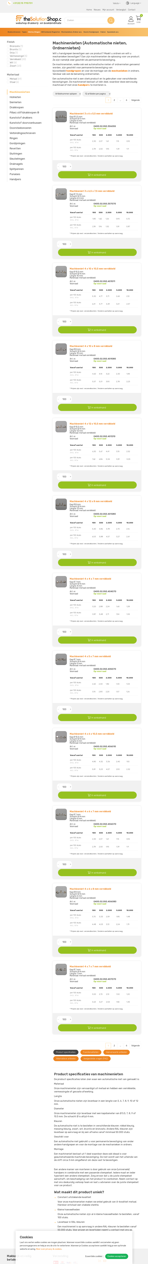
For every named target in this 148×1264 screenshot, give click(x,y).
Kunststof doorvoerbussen (25, 122)
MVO (43, 1219)
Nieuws (97, 10)
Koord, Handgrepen (91, 32)
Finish (11, 42)
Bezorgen (46, 1229)
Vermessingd (18, 56)
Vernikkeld (18, 59)
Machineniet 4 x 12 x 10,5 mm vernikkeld (92, 395)
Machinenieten (20, 92)
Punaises (15, 174)
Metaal (15, 78)
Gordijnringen (17, 143)
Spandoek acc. (113, 32)
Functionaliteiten (91, 966)
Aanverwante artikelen (116, 966)
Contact (131, 10)
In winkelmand (109, 166)
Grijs (14, 52)
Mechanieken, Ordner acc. (71, 32)
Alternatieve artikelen (66, 973)
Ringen (14, 138)
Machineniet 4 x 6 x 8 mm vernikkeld (90, 817)
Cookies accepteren (117, 1256)
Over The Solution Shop (53, 1215)
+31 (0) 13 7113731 (22, 3)
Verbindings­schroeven (23, 133)
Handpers (15, 179)
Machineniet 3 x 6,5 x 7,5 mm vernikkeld (92, 184)
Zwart (15, 65)
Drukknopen (17, 107)
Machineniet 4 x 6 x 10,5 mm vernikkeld (92, 676)
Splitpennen (17, 169)
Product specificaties (66, 966)
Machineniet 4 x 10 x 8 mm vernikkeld (91, 324)
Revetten (15, 148)
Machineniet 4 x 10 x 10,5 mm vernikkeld (92, 254)
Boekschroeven (14, 32)
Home (89, 10)
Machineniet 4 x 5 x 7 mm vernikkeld (90, 606)
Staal (14, 82)
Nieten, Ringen (34, 32)
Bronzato (16, 46)
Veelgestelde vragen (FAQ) (95, 973)
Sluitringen (16, 153)
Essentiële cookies (93, 1256)
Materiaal (13, 74)
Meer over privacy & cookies (49, 1249)
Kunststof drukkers (21, 117)
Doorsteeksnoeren (20, 128)
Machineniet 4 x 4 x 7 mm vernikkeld (90, 536)
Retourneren (48, 1226)
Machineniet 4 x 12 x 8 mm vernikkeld (91, 465)
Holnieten (15, 97)
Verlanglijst (121, 10)
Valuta (116, 3)
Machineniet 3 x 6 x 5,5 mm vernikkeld (91, 113)
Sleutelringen (17, 158)
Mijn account (108, 10)
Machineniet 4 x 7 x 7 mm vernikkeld (90, 888)
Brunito (15, 49)
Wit (13, 62)
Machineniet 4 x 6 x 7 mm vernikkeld (90, 747)
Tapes (24, 32)
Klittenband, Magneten (50, 32)
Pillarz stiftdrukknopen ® (24, 112)
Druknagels (16, 163)
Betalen (45, 1222)
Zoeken (110, 20)
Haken (103, 32)
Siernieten (15, 102)
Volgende (135, 100)
